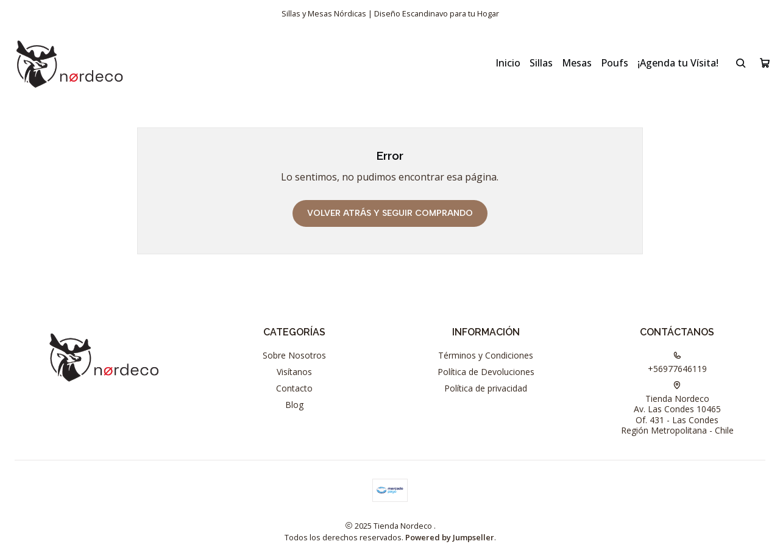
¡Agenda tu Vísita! (677, 63)
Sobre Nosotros (294, 355)
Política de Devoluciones (486, 371)
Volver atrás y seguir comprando (390, 213)
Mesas (577, 63)
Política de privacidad (485, 388)
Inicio (507, 63)
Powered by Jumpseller (449, 537)
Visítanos (294, 371)
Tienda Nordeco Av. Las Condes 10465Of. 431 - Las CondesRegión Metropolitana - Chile (677, 409)
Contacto (294, 388)
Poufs (614, 63)
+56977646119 (677, 362)
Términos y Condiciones (485, 355)
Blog (294, 404)
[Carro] (765, 63)
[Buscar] (741, 63)
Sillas (541, 63)
